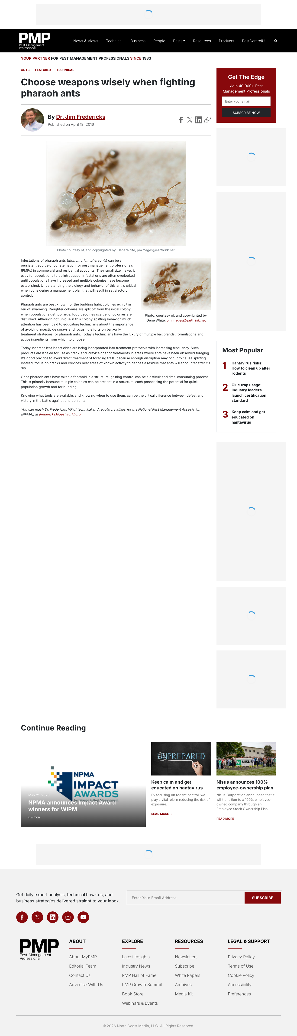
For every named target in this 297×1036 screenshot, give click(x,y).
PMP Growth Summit (141, 985)
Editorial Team (82, 966)
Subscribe (184, 966)
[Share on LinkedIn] (198, 119)
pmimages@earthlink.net (186, 320)
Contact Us (79, 975)
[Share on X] (189, 119)
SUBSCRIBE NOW (246, 112)
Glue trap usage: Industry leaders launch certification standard (250, 392)
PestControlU (253, 40)
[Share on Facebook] (181, 119)
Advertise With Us (86, 985)
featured (41, 70)
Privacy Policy (240, 957)
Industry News (135, 966)
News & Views (89, 40)
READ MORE (160, 814)
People (161, 40)
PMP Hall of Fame (138, 975)
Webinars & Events (139, 1003)
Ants (25, 70)
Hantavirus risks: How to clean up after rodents (247, 368)
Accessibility (239, 985)
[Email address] (246, 101)
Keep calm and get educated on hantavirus (249, 417)
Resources (203, 40)
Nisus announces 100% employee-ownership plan (244, 785)
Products (227, 40)
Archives (183, 985)
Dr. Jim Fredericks (80, 117)
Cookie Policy (240, 975)
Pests (179, 40)
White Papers (187, 975)
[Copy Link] (207, 119)
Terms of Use (240, 966)
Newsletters (186, 957)
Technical (116, 40)
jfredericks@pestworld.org (40, 414)
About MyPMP (82, 957)
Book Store (132, 994)
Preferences (239, 994)
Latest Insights (136, 957)
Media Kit (184, 994)
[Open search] (276, 41)
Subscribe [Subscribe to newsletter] (263, 897)
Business (139, 40)
